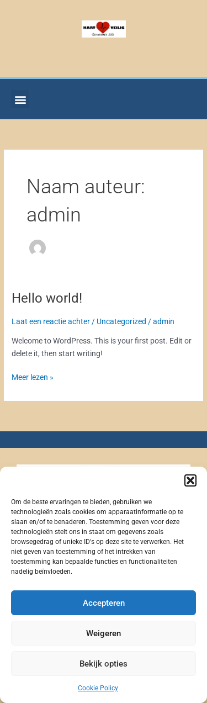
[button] (190, 480)
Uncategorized (121, 321)
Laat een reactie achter (51, 321)
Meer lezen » (33, 376)
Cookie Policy (98, 688)
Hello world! (47, 298)
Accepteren (104, 603)
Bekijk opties (103, 664)
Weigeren (103, 633)
